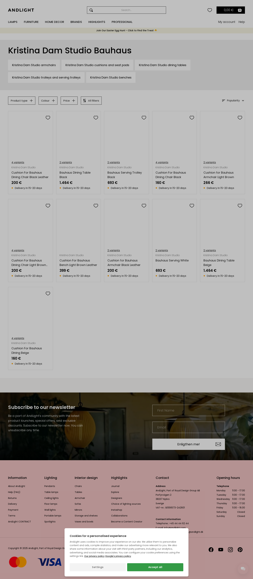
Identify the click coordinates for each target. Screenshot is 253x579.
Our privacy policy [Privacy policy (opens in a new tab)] (94, 556)
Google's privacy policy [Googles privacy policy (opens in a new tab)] (118, 556)
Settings (97, 567)
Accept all (155, 567)
